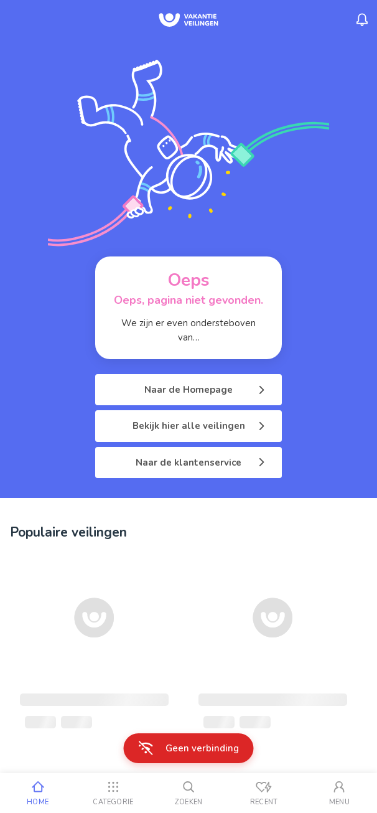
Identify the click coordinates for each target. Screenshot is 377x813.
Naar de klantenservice (201, 462)
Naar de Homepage (205, 389)
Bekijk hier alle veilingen (200, 426)
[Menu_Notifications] (362, 20)
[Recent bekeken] (264, 793)
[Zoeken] (188, 793)
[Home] (37, 793)
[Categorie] (113, 793)
